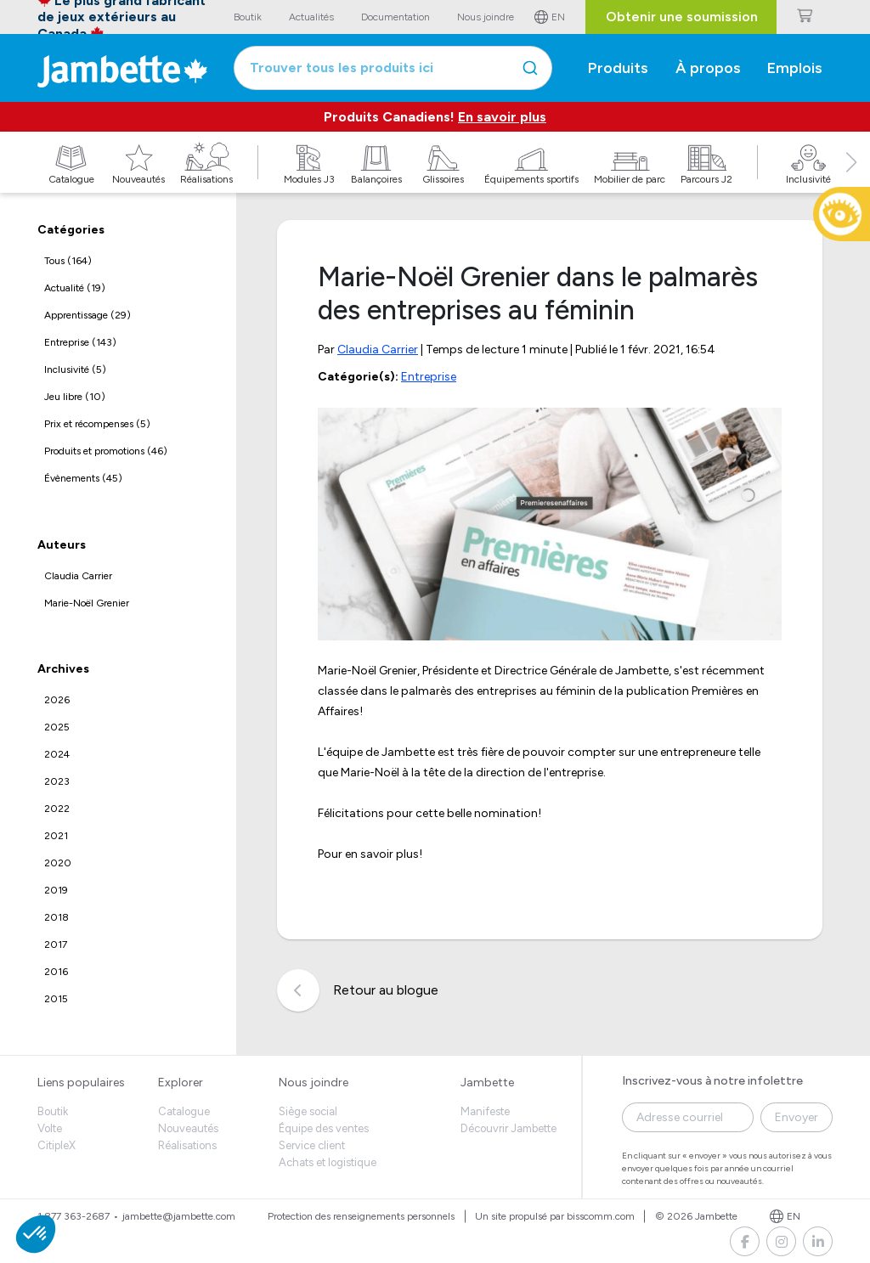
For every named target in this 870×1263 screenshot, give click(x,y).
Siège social (308, 1111)
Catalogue (184, 1111)
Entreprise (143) (80, 342)
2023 (57, 781)
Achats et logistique (327, 1162)
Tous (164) (68, 261)
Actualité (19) (74, 288)
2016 (56, 972)
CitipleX (56, 1145)
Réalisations (187, 1145)
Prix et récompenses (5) (97, 424)
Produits (618, 68)
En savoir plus (502, 117)
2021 (56, 836)
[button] (851, 181)
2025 (57, 727)
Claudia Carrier (78, 576)
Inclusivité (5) (75, 369)
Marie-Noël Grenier (86, 603)
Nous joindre (313, 1082)
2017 (55, 944)
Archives (63, 669)
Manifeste (485, 1111)
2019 (56, 890)
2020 (57, 863)
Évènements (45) (83, 478)
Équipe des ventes (324, 1128)
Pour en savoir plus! (370, 854)
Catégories (71, 230)
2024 (57, 754)
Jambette (487, 1082)
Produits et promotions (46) (105, 451)
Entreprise (428, 376)
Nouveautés (188, 1128)
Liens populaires (81, 1082)
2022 (57, 809)
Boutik (52, 1111)
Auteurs (61, 545)
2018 (56, 917)
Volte (49, 1128)
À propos (708, 68)
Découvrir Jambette (508, 1128)
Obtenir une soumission (682, 16)
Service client (312, 1145)
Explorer (180, 1082)
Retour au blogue (357, 990)
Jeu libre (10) (74, 397)
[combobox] (393, 68)
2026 (57, 700)
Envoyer (796, 1117)
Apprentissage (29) (87, 315)
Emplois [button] (794, 68)
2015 (56, 999)
